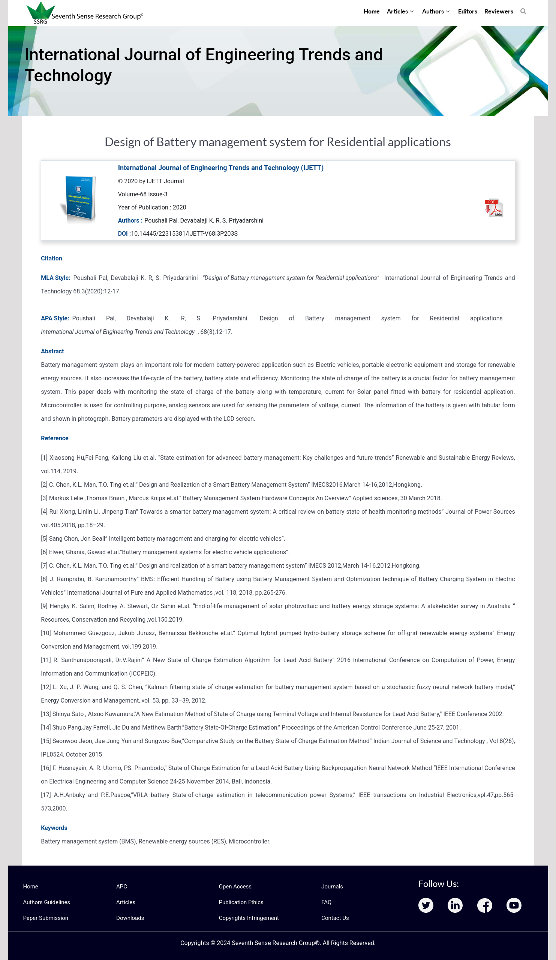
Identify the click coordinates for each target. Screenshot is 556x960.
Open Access (234, 887)
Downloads (129, 918)
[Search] (523, 7)
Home (30, 887)
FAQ (326, 902)
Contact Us (334, 918)
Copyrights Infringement (247, 918)
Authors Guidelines (45, 902)
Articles (125, 902)
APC (121, 887)
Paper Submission (44, 918)
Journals (331, 887)
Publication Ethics (240, 902)
